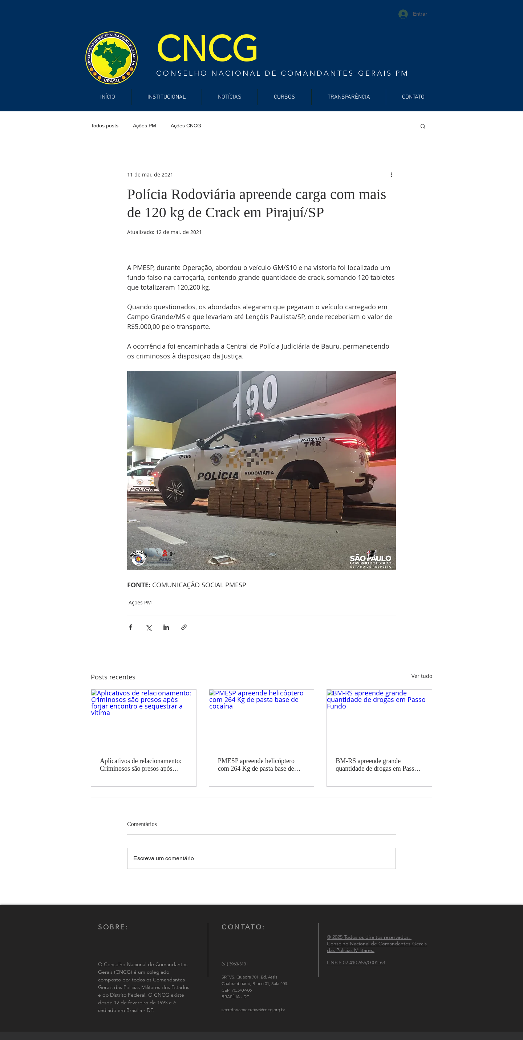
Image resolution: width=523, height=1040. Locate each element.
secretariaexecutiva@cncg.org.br (253, 1009)
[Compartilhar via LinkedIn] (166, 627)
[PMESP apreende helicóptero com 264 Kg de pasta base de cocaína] (261, 719)
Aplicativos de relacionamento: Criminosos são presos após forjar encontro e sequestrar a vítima (141, 765)
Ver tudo (421, 675)
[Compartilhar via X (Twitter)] (148, 627)
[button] (422, 126)
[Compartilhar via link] (184, 627)
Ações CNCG (186, 125)
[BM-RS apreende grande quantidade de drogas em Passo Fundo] (379, 719)
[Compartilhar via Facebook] (130, 627)
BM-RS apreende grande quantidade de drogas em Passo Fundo (376, 765)
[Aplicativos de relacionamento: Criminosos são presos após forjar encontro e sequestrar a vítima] (143, 719)
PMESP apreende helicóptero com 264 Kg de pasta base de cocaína (256, 765)
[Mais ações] (391, 174)
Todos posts (104, 125)
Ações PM (144, 125)
